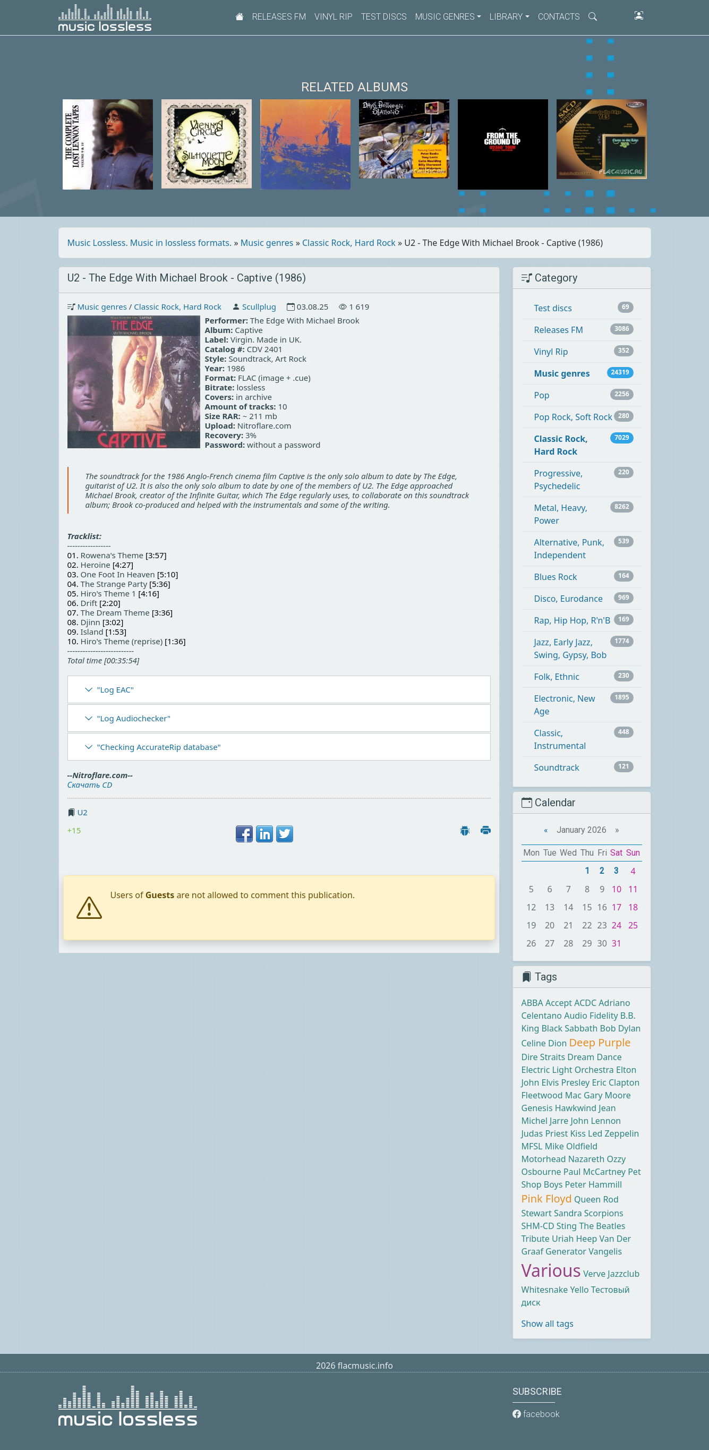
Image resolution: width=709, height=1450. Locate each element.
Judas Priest (545, 1133)
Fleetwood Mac (552, 1095)
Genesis (537, 1108)
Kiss (577, 1133)
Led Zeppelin (613, 1133)
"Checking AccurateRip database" (158, 746)
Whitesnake (545, 1289)
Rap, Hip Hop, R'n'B (572, 620)
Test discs (384, 17)
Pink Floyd (547, 1198)
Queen (587, 1199)
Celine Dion (544, 1043)
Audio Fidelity (591, 1015)
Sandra (568, 1213)
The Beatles (602, 1226)
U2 (82, 812)
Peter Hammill (593, 1184)
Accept (558, 1003)
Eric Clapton (615, 1082)
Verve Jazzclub (611, 1274)
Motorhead (544, 1159)
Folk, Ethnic (556, 677)
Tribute (536, 1238)
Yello (579, 1289)
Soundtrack (556, 767)
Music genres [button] (445, 17)
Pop (542, 395)
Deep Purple (600, 1042)
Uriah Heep (574, 1238)
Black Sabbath (569, 1028)
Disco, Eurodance (568, 598)
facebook (536, 1414)
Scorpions (603, 1213)
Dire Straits (544, 1057)
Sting (567, 1226)
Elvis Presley (566, 1082)
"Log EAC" (115, 689)
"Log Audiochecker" (133, 718)
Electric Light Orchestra (568, 1070)
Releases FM (279, 17)
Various (551, 1270)
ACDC (585, 1003)
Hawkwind (575, 1108)
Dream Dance (594, 1057)
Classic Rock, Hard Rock (349, 243)
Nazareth (586, 1159)
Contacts (559, 17)
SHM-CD (538, 1226)
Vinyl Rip (333, 17)
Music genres (267, 243)
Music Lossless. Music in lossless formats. (149, 243)
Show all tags (548, 1323)
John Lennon (595, 1121)
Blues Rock (555, 577)
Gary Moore (607, 1095)
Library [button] (506, 17)
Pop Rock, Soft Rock (573, 417)
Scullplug (259, 306)
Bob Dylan (620, 1028)
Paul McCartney (594, 1172)
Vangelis (605, 1251)
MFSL (532, 1146)
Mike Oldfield (571, 1146)
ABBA (532, 1003)
